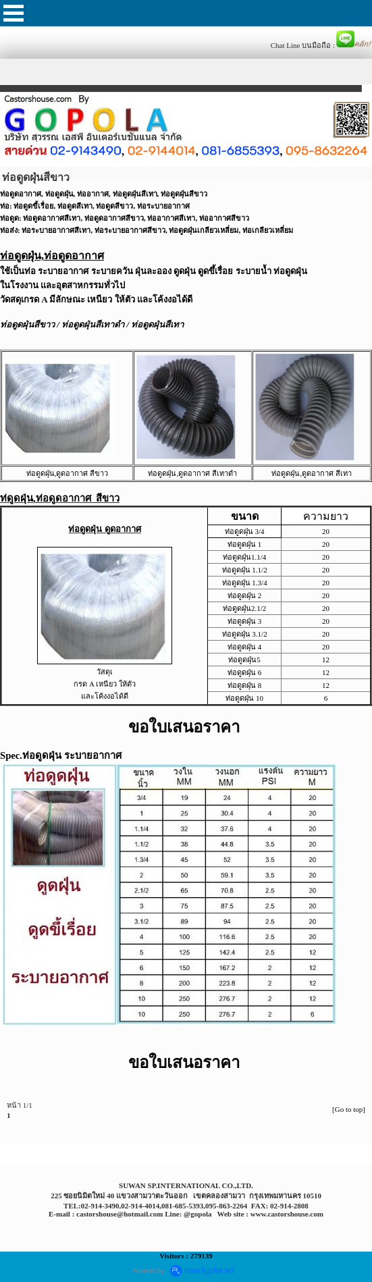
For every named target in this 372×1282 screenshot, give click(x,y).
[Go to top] (348, 1109)
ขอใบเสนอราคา (184, 727)
